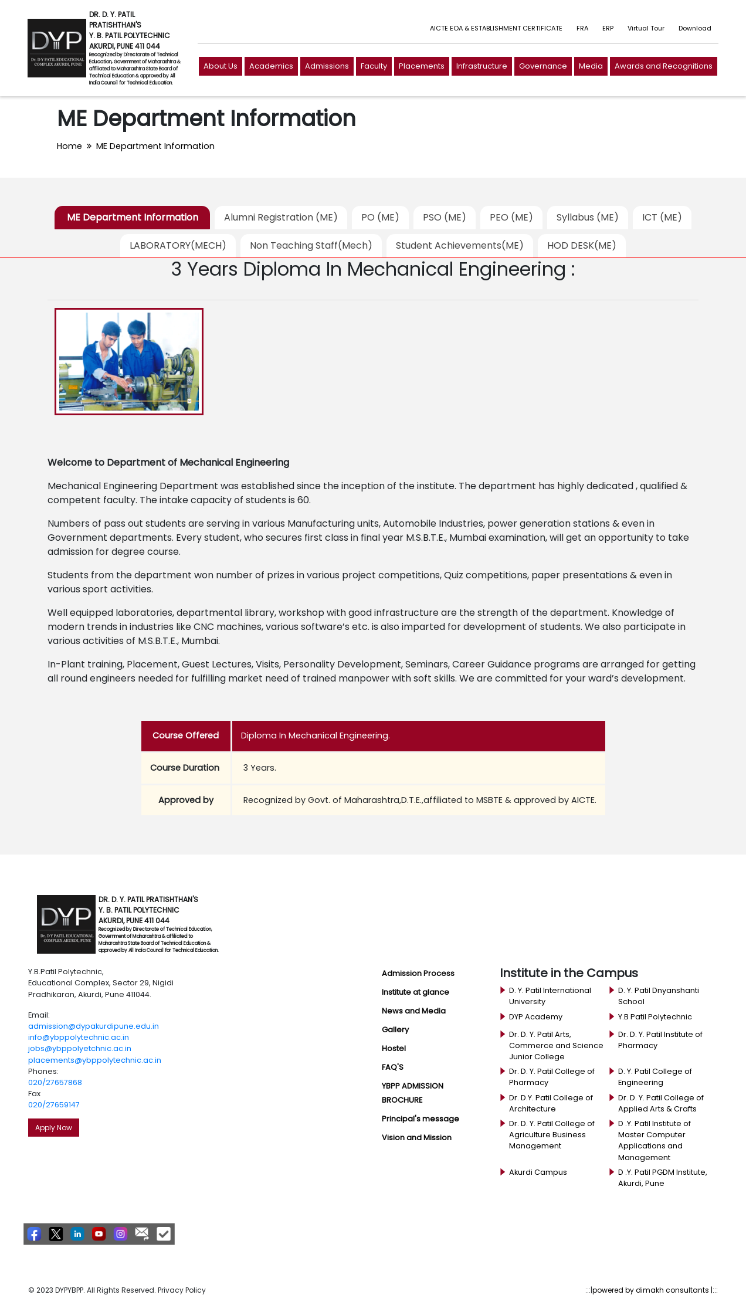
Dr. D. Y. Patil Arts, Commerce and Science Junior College (556, 1045)
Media (591, 66)
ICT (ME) (662, 217)
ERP (607, 28)
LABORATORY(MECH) (178, 245)
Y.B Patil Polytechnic (655, 1017)
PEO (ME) (511, 217)
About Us (221, 66)
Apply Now (53, 1128)
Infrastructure (481, 66)
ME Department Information (155, 146)
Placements (422, 66)
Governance (543, 66)
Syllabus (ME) (588, 217)
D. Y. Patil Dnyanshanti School (658, 995)
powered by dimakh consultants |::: (655, 1290)
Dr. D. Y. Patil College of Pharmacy (552, 1076)
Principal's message (420, 1119)
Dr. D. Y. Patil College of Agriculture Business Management (552, 1134)
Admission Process (418, 973)
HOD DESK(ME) (581, 245)
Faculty (374, 66)
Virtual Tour (646, 28)
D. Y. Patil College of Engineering (655, 1076)
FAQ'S (392, 1067)
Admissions (327, 66)
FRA (582, 28)
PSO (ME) (444, 217)
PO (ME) (380, 217)
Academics (271, 66)
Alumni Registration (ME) (281, 217)
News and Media (414, 1011)
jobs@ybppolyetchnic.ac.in (79, 1048)
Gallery (395, 1030)
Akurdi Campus (538, 1172)
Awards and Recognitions (664, 66)
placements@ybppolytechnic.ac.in (94, 1060)
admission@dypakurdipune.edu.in (93, 1026)
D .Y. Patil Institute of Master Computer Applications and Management (654, 1140)
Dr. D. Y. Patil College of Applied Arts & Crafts (661, 1103)
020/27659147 (54, 1105)
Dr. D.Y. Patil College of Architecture (551, 1103)
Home (69, 146)
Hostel (394, 1048)
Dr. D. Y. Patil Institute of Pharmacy (660, 1039)
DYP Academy (535, 1017)
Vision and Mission (417, 1138)
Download (695, 28)
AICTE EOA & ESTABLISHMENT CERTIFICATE (496, 28)
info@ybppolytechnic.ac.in (78, 1037)
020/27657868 (55, 1082)
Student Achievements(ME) (460, 245)
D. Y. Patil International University (550, 995)
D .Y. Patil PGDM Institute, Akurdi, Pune (662, 1177)
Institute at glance (415, 992)
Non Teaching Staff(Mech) (311, 245)
